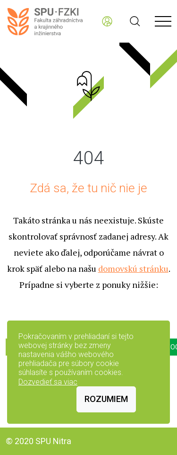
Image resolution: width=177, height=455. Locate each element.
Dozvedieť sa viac (47, 381)
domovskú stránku (133, 268)
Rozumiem (106, 399)
